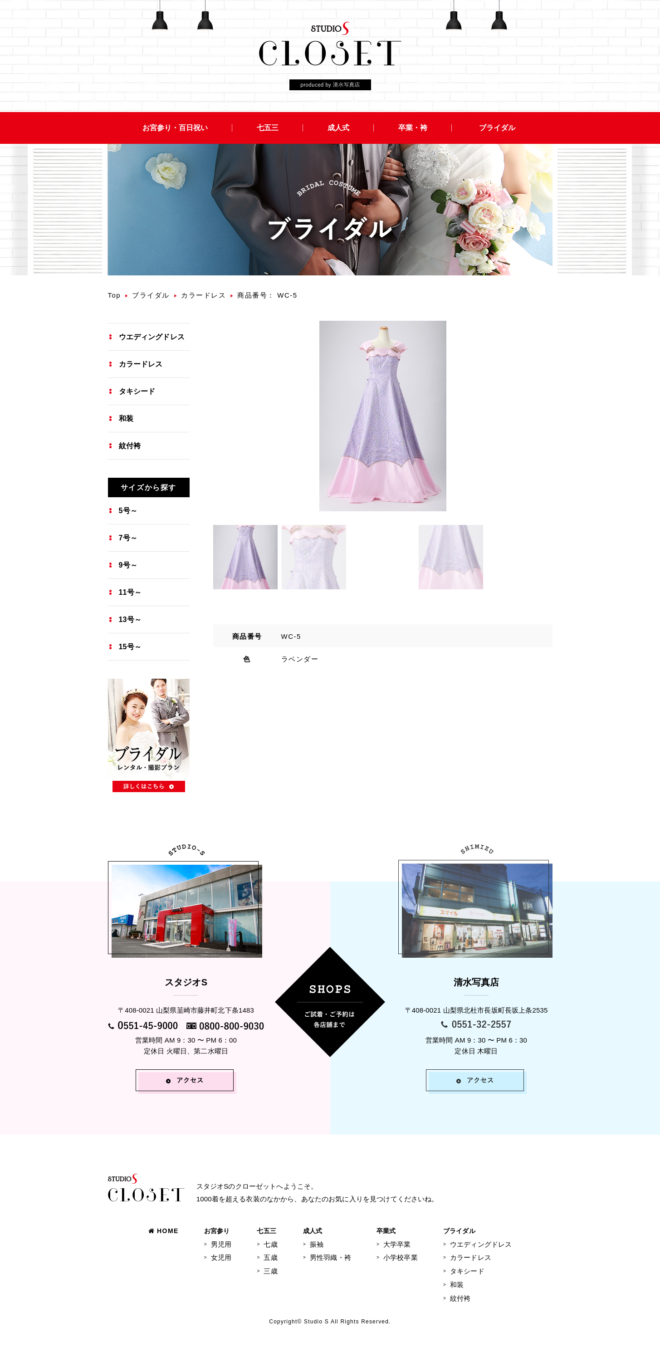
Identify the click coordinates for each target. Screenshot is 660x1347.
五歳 (270, 1257)
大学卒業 (397, 1244)
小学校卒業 (400, 1257)
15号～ (130, 647)
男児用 (221, 1244)
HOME (163, 1230)
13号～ (130, 619)
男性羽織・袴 (330, 1257)
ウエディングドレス (152, 337)
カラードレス (203, 295)
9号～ (128, 565)
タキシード (137, 391)
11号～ (130, 592)
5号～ (128, 510)
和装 (126, 418)
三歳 (270, 1271)
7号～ (128, 538)
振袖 (316, 1244)
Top (114, 295)
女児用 (221, 1257)
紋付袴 (130, 446)
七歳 (270, 1244)
